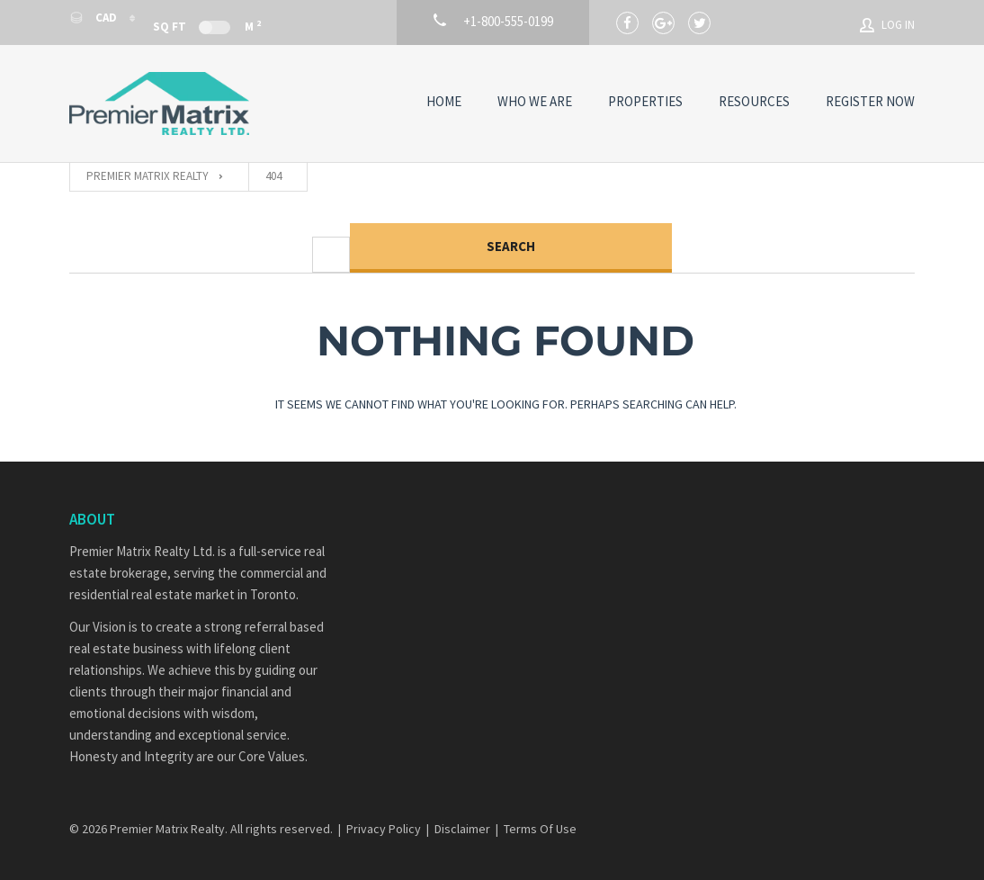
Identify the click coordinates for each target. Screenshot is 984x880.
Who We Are (534, 101)
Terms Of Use (540, 829)
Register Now (870, 101)
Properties (645, 101)
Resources (754, 101)
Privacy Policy (383, 829)
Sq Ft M (207, 25)
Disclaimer (462, 829)
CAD (94, 17)
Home (443, 101)
